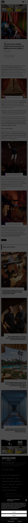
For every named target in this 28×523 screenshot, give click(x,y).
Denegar (14, 515)
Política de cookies (11, 521)
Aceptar (14, 512)
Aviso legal (20, 521)
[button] (26, 500)
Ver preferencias (14, 518)
